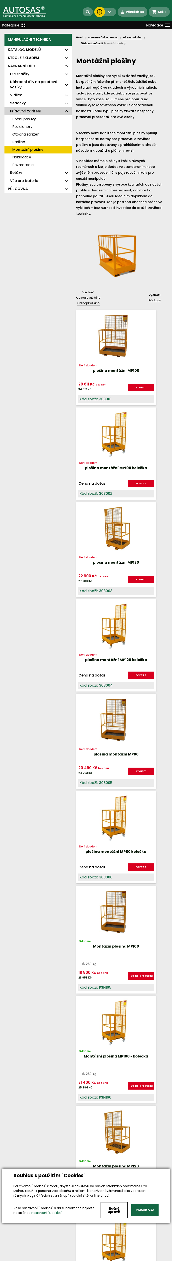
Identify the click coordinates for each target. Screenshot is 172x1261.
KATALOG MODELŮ (24, 49)
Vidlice (16, 95)
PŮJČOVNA (18, 188)
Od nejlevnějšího (88, 298)
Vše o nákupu (15, 1257)
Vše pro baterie (24, 180)
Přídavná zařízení (25, 111)
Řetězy (16, 172)
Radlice (18, 141)
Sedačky (18, 103)
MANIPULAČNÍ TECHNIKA (29, 39)
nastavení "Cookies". (47, 1213)
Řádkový (154, 300)
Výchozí (88, 292)
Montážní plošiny (27, 149)
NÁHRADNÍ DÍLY (21, 65)
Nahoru (83, 985)
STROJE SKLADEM (23, 57)
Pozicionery (22, 126)
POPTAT (151, 391)
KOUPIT (107, 389)
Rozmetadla (23, 164)
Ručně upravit (114, 1210)
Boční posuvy (24, 119)
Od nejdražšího (88, 303)
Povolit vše (145, 1210)
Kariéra (92, 1257)
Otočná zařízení (26, 134)
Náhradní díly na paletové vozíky (33, 84)
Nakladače (21, 157)
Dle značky (19, 74)
